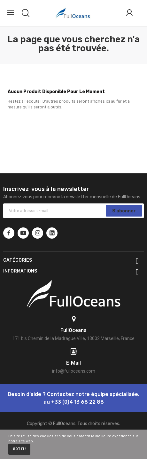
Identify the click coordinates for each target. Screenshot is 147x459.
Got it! (19, 449)
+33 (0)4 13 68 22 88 (77, 402)
